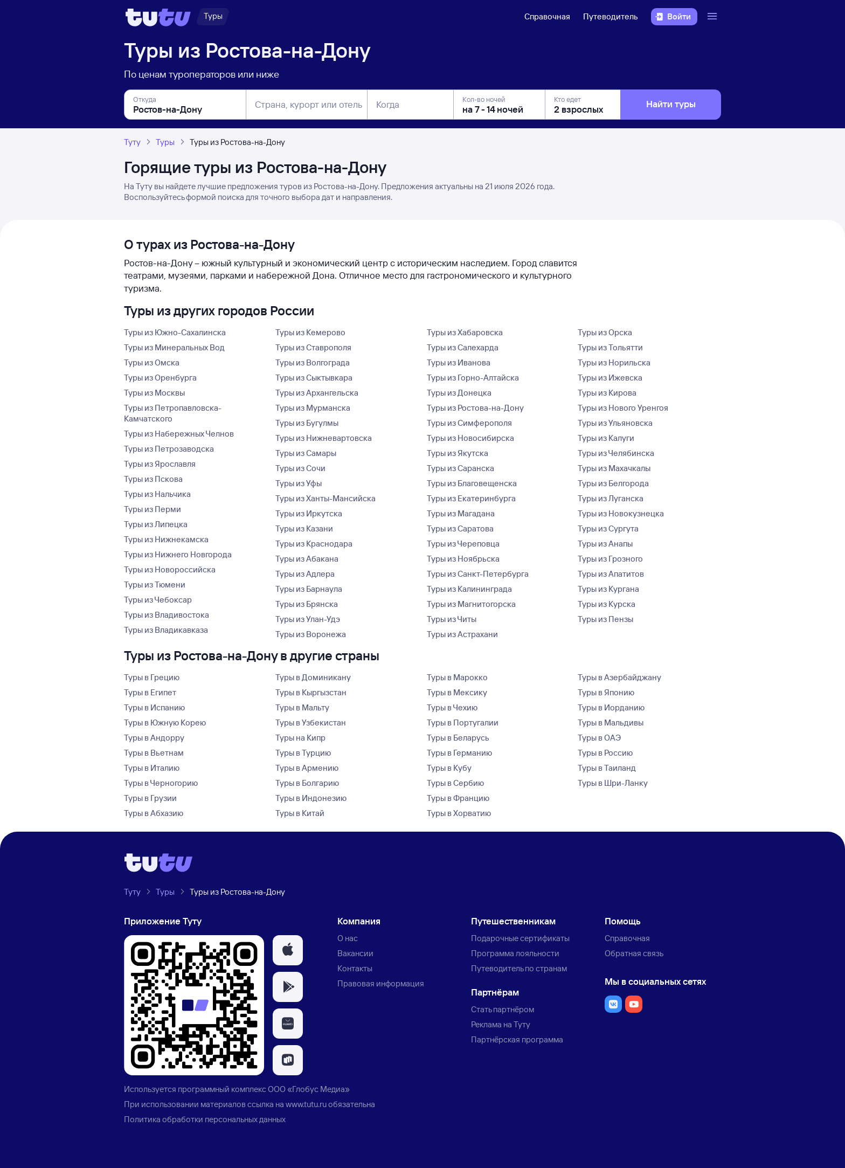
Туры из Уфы (298, 483)
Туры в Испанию (154, 707)
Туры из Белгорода (613, 483)
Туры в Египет (150, 692)
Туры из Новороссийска (170, 569)
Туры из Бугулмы (306, 423)
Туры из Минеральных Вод (174, 347)
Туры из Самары (305, 453)
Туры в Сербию (455, 783)
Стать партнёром (502, 1009)
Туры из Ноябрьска (463, 559)
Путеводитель (610, 16)
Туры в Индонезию (311, 798)
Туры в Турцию (303, 753)
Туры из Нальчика (157, 494)
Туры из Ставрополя (313, 347)
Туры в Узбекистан (310, 722)
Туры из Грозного (610, 559)
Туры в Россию (605, 753)
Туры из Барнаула (308, 589)
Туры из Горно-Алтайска (473, 377)
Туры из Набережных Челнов (179, 434)
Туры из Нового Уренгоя (623, 408)
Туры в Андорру (154, 737)
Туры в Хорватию (459, 813)
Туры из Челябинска (616, 453)
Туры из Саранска (460, 468)
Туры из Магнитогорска (471, 604)
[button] (288, 950)
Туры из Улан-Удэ (307, 619)
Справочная (547, 16)
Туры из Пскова (153, 479)
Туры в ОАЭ (599, 737)
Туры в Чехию (452, 707)
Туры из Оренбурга (160, 377)
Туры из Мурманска (312, 408)
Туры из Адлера (305, 574)
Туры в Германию (459, 753)
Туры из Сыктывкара (313, 377)
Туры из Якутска (457, 453)
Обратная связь (634, 953)
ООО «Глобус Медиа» (309, 1089)
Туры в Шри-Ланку (613, 783)
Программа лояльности (515, 953)
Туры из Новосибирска (470, 438)
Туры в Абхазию (153, 813)
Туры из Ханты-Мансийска (325, 498)
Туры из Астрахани (462, 634)
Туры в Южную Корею (165, 722)
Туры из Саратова (460, 528)
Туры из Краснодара (313, 543)
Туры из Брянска (306, 604)
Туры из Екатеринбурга (471, 498)
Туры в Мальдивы (610, 722)
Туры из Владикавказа (166, 630)
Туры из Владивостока (166, 615)
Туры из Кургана (608, 589)
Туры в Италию (151, 768)
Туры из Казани (304, 528)
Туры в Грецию (151, 677)
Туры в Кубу (449, 768)
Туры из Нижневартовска (323, 438)
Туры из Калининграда (469, 589)
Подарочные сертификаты (520, 938)
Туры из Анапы (605, 543)
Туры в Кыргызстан (311, 692)
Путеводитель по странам (519, 968)
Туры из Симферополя (469, 423)
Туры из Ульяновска (615, 423)
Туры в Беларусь (458, 737)
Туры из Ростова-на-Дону (475, 408)
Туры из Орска (605, 332)
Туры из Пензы (605, 619)
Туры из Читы (451, 619)
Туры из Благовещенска (472, 483)
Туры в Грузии (150, 798)
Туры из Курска (606, 604)
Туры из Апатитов (611, 574)
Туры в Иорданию (611, 707)
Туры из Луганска (610, 498)
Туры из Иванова (458, 362)
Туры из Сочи (300, 468)
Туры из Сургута (608, 528)
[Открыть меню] (713, 16)
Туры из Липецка (156, 524)
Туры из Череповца (463, 543)
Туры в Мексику (457, 692)
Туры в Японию (606, 692)
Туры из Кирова (607, 393)
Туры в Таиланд (607, 768)
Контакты (354, 968)
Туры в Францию (458, 798)
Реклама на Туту (500, 1024)
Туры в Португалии (462, 722)
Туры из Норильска (614, 362)
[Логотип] (158, 16)
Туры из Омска (151, 362)
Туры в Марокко (457, 677)
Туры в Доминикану (313, 677)
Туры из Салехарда (462, 347)
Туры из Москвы (154, 393)
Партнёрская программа (517, 1039)
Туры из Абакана (306, 559)
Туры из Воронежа (310, 634)
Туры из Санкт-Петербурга (478, 574)
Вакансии (355, 953)
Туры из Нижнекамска (166, 539)
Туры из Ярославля (160, 464)
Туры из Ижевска (610, 377)
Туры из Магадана (461, 513)
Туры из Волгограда (312, 362)
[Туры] (213, 16)
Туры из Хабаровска (465, 332)
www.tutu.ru (306, 1104)
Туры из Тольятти (610, 347)
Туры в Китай (299, 813)
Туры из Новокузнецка (621, 513)
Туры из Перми (152, 509)
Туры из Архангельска (316, 393)
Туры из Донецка (459, 393)
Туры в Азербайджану (619, 677)
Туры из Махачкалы (614, 468)
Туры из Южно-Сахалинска (175, 332)
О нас (347, 938)
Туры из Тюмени (154, 584)
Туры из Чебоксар (158, 600)
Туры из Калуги (606, 438)
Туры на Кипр (300, 737)
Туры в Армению (306, 768)
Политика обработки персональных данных (205, 1119)
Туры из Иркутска (308, 513)
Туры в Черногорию (161, 783)
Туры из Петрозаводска (169, 449)
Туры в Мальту (302, 707)
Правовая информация (380, 983)
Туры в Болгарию (307, 783)
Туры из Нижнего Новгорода (178, 554)
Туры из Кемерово (310, 332)
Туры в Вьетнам (154, 753)
